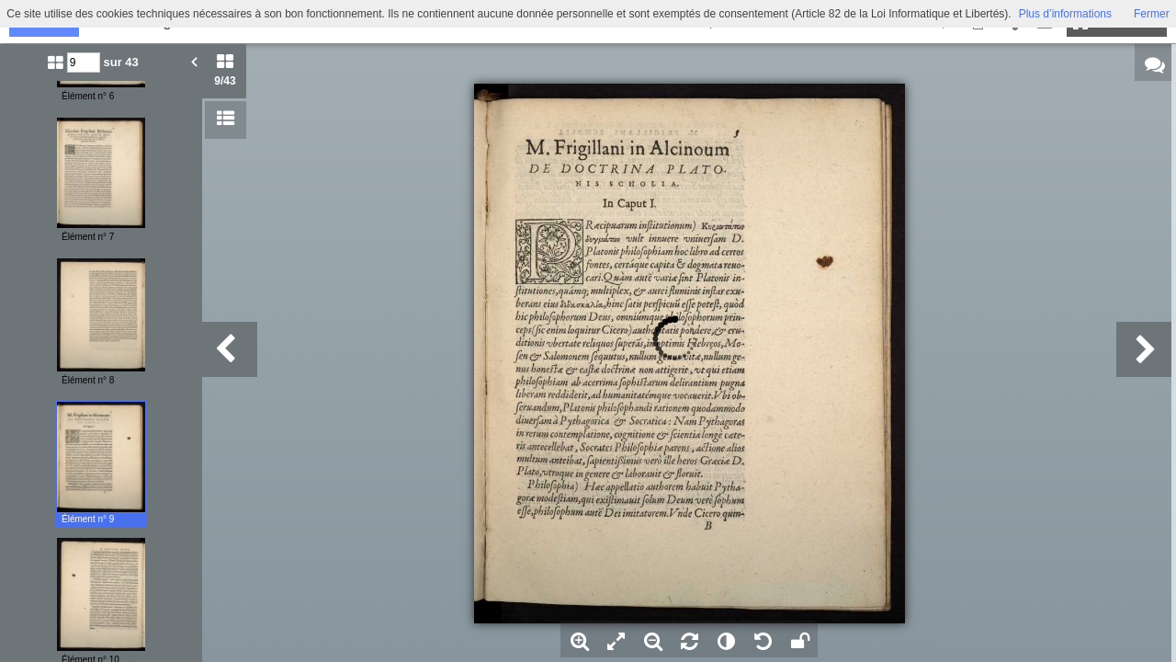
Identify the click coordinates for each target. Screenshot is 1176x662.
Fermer (1152, 13)
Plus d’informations (1065, 13)
